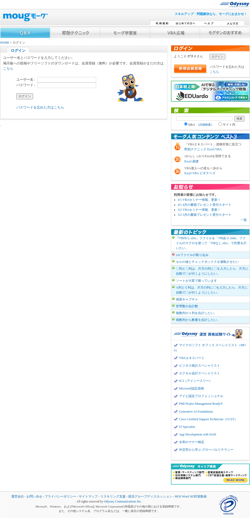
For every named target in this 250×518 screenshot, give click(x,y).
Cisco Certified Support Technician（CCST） (208, 419)
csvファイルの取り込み (192, 255)
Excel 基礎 (191, 161)
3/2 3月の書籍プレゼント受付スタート (204, 215)
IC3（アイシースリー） (195, 381)
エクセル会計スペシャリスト (199, 373)
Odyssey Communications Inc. (123, 501)
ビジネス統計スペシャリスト (199, 365)
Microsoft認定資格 (191, 388)
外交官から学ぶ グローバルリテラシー (206, 450)
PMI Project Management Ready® (201, 404)
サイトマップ (88, 496)
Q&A (199, 124)
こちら (8, 68)
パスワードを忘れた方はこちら (40, 107)
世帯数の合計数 (187, 306)
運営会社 (17, 496)
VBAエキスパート (192, 358)
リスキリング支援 (113, 496)
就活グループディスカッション (150, 496)
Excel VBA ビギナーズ (199, 173)
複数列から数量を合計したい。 (198, 320)
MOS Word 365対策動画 (191, 496)
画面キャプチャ (187, 299)
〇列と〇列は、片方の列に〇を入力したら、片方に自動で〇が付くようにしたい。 (212, 271)
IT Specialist (187, 427)
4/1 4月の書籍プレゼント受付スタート (204, 205)
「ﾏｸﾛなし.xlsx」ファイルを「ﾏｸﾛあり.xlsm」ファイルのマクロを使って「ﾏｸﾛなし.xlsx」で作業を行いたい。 (211, 243)
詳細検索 (205, 124)
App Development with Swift (197, 434)
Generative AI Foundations (196, 411)
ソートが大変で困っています (196, 281)
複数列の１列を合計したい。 (196, 313)
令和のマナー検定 (191, 442)
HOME (4, 42)
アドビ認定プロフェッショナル (201, 396)
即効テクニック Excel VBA (203, 149)
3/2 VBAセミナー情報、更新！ (199, 210)
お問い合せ (34, 496)
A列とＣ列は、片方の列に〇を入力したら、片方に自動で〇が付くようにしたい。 (212, 290)
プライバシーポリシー (60, 496)
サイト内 (226, 124)
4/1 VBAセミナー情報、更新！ (199, 200)
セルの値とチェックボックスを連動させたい (207, 262)
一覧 (244, 220)
